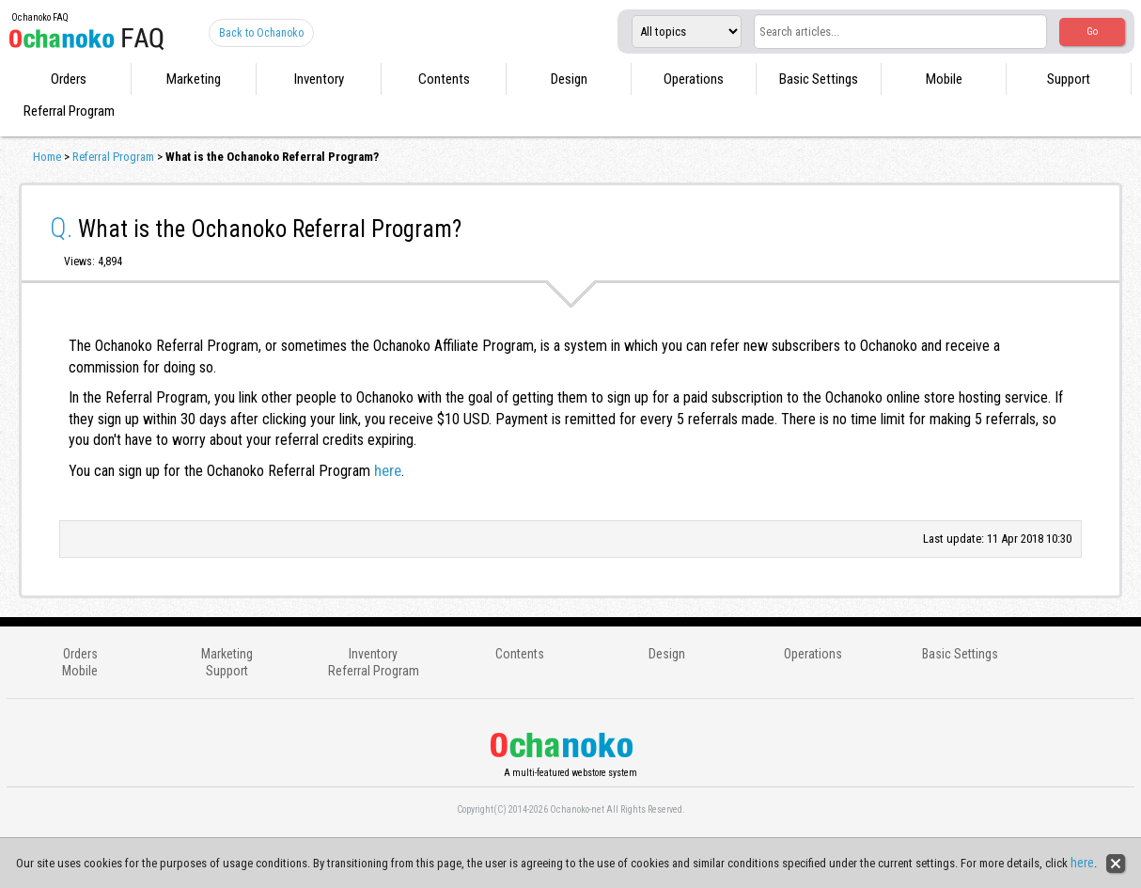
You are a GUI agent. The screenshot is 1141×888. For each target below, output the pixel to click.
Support (1068, 79)
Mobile (944, 79)
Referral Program (69, 111)
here (387, 470)
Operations (694, 79)
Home (47, 157)
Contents (444, 79)
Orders (68, 79)
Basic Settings (818, 79)
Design (569, 79)
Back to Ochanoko (261, 33)
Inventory (319, 79)
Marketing (193, 79)
